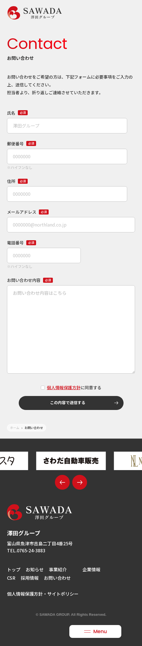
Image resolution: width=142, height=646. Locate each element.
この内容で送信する (84, 403)
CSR (11, 577)
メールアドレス (28, 212)
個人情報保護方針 (64, 387)
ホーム (14, 427)
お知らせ (35, 569)
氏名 (17, 113)
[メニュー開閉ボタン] (95, 631)
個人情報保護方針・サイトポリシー (43, 593)
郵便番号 (21, 144)
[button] (62, 482)
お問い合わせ (57, 577)
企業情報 (91, 569)
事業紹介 (58, 569)
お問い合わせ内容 (30, 280)
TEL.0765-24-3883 (26, 550)
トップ (13, 569)
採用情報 (30, 577)
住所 (17, 181)
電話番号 (21, 243)
